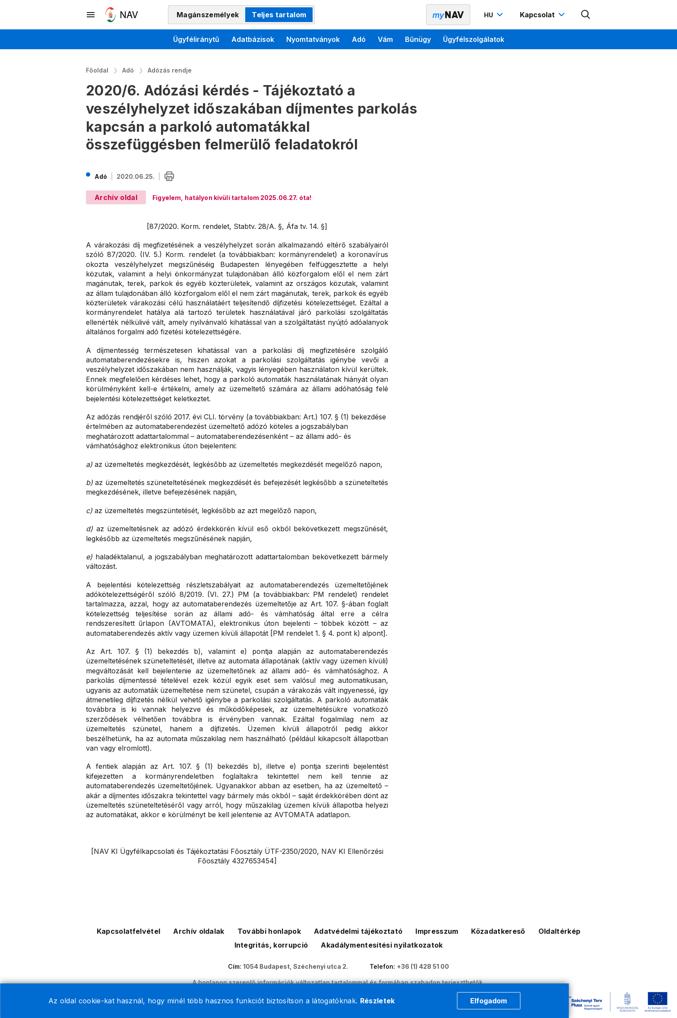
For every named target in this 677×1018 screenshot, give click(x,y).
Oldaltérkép (559, 931)
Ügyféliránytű (196, 39)
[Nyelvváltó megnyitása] (494, 14)
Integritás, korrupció (271, 945)
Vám (385, 39)
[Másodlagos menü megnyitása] (91, 15)
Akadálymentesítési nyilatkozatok (382, 945)
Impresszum (436, 931)
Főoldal (97, 70)
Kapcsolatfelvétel (128, 931)
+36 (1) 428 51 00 (423, 966)
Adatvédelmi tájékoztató (358, 931)
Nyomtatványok (313, 39)
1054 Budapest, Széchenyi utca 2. (295, 966)
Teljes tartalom (279, 14)
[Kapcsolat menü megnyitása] (543, 14)
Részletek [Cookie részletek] (377, 1000)
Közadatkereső (498, 931)
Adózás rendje (170, 70)
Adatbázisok (252, 39)
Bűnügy (418, 39)
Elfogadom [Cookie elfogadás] (488, 1000)
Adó (359, 39)
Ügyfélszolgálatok (473, 39)
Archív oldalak (198, 931)
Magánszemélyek (208, 14)
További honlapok (269, 931)
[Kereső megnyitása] (586, 15)
